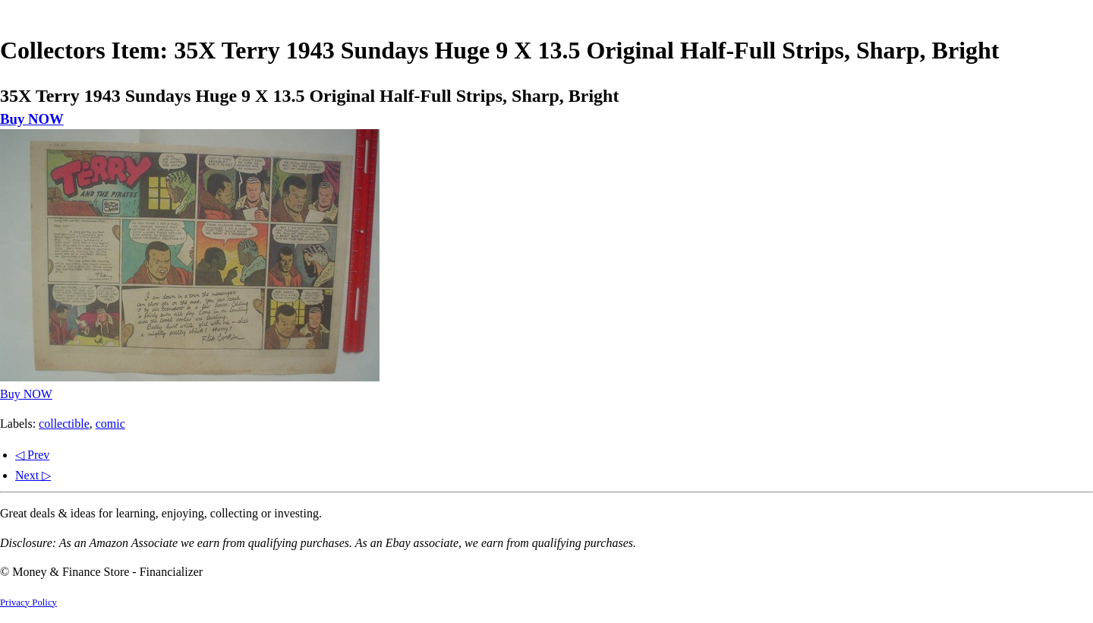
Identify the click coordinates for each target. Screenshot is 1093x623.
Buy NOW (32, 119)
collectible (64, 423)
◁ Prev (32, 454)
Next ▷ (33, 475)
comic (110, 423)
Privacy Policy (28, 602)
